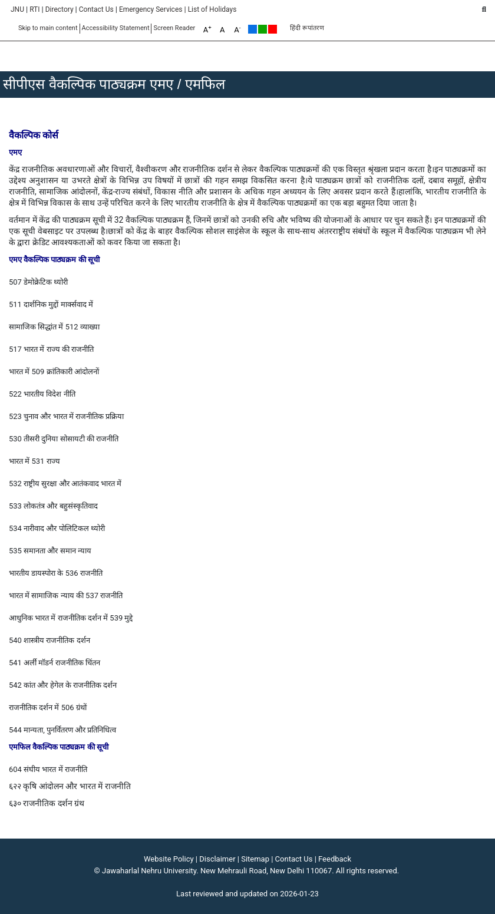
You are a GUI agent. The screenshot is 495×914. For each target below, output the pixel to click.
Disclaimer (217, 858)
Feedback (334, 858)
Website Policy (169, 858)
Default (252, 29)
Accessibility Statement (116, 28)
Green (262, 29)
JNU (17, 9)
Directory (59, 9)
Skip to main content (48, 28)
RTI (34, 9)
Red (272, 29)
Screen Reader (174, 28)
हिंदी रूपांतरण (307, 28)
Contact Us (96, 9)
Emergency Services (151, 9)
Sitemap (255, 858)
